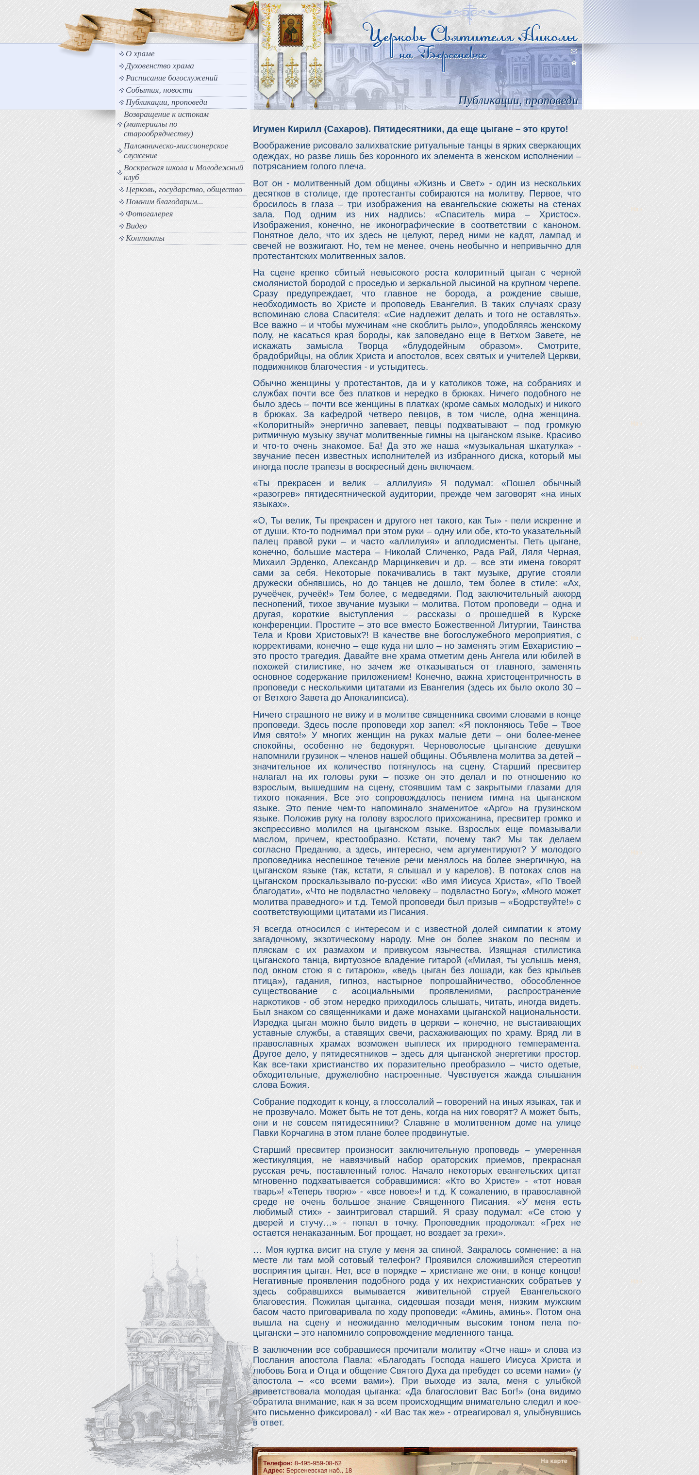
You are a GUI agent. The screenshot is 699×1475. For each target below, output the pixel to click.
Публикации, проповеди (166, 102)
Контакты (145, 238)
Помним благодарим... (164, 201)
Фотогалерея (149, 213)
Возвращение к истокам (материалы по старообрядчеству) (166, 124)
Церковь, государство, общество (184, 189)
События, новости (159, 90)
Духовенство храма (160, 65)
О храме (140, 53)
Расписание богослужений (172, 77)
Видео (136, 225)
